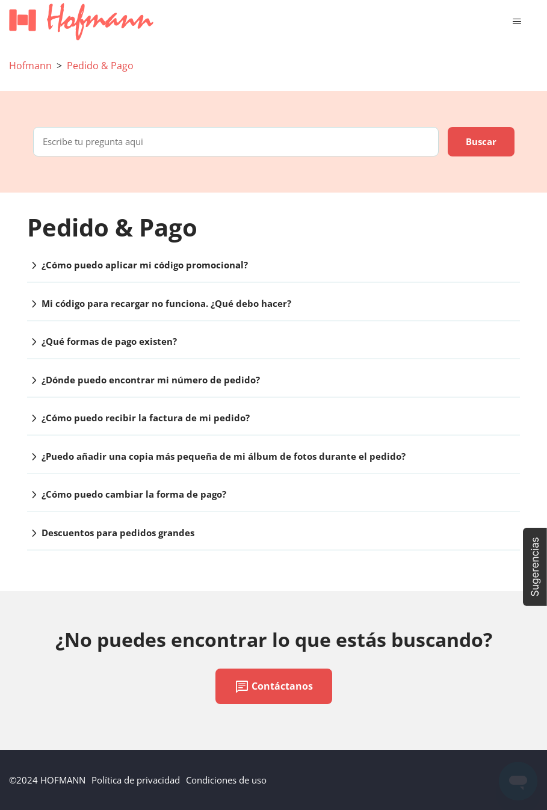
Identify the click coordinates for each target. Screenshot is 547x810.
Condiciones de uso (226, 780)
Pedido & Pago (100, 65)
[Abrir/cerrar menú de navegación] (516, 21)
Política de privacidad (135, 780)
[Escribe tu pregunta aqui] (236, 141)
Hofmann (30, 65)
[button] (535, 567)
